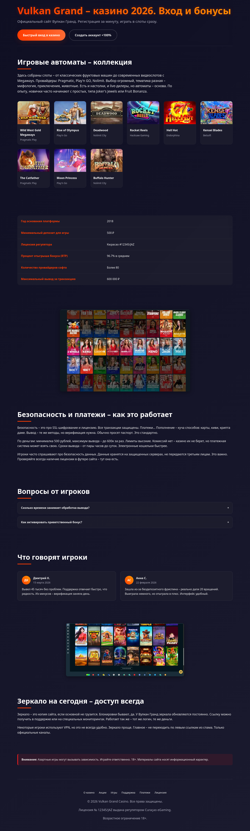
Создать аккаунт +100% (93, 35)
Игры (114, 792)
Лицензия (160, 792)
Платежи (145, 792)
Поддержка (128, 792)
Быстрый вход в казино (41, 35)
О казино (89, 792)
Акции (102, 792)
